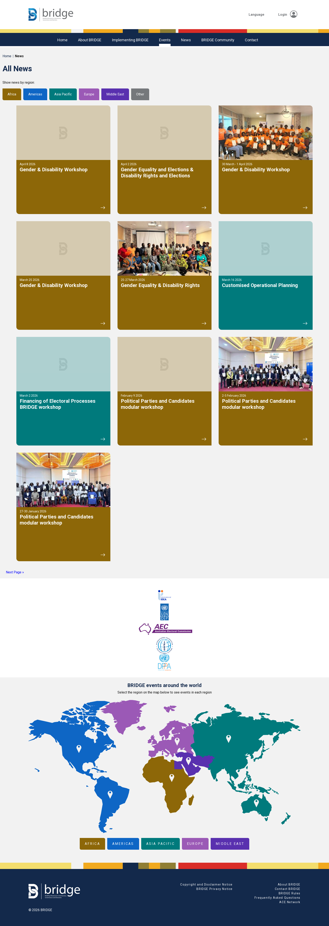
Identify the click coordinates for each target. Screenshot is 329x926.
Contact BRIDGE (287, 889)
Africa (12, 94)
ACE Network (289, 902)
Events (165, 40)
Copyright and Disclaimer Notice (206, 884)
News (186, 40)
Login (287, 14)
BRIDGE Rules (289, 893)
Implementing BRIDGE (130, 40)
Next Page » (15, 572)
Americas (35, 94)
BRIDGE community (217, 40)
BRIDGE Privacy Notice (214, 889)
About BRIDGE (89, 40)
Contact (251, 40)
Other (140, 94)
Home (62, 40)
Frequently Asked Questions (277, 897)
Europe (89, 94)
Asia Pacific (63, 94)
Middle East (115, 94)
